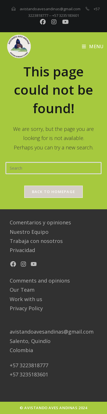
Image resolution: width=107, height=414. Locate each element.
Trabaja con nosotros (36, 241)
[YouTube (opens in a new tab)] (64, 22)
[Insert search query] (53, 168)
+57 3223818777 (29, 365)
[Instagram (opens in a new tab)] (55, 22)
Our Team (22, 289)
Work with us (26, 299)
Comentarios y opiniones (40, 222)
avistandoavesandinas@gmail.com (50, 8)
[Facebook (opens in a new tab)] (44, 22)
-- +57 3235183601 (64, 15)
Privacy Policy (26, 308)
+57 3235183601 (29, 374)
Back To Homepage (53, 191)
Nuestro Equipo (29, 231)
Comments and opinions (40, 280)
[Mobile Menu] (92, 46)
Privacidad (22, 250)
